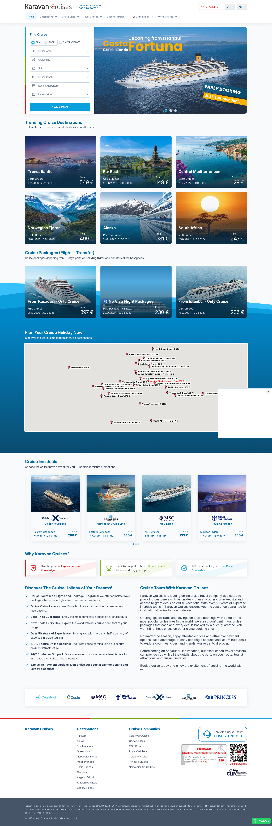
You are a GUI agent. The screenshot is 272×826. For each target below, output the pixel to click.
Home (31, 16)
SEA (38, 42)
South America (85, 746)
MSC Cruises (136, 746)
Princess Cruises (138, 761)
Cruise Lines (68, 16)
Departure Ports (115, 16)
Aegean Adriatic (86, 777)
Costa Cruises (137, 740)
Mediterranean (85, 761)
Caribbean (83, 772)
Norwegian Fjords (87, 756)
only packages (71, 42)
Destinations (46, 16)
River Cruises (91, 16)
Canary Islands (85, 787)
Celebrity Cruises (139, 756)
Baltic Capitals (85, 766)
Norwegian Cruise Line (142, 766)
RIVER (52, 42)
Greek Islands (85, 751)
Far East (81, 735)
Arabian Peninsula (87, 782)
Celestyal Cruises (139, 735)
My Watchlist (212, 7)
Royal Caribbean (138, 751)
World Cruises (165, 16)
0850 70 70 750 (88, 8)
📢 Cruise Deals (141, 16)
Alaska (80, 740)
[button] (140, 378)
